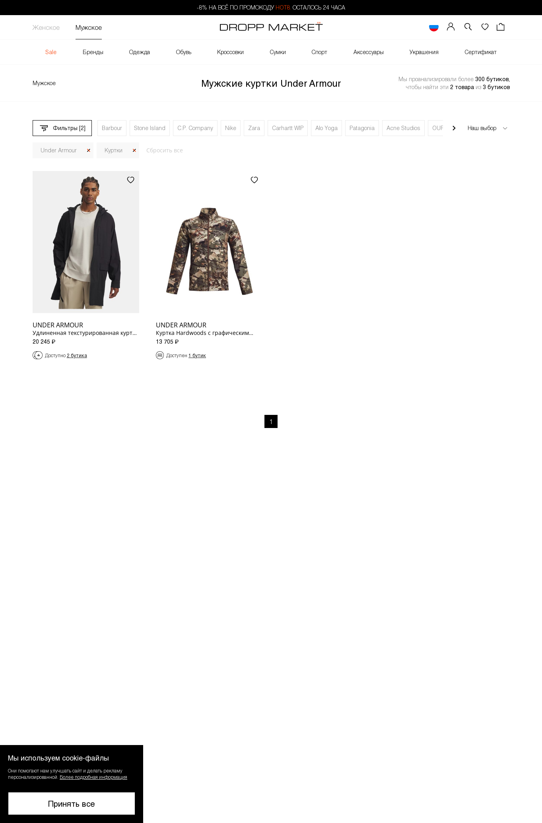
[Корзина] (501, 27)
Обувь (183, 52)
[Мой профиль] (451, 27)
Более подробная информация (93, 777)
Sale (50, 52)
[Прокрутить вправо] (454, 128)
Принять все (71, 803)
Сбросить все (164, 150)
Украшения (424, 52)
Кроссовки (230, 52)
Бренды (93, 52)
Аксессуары (369, 52)
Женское (46, 27)
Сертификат (481, 52)
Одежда (139, 52)
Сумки (278, 52)
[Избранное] (484, 27)
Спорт (319, 52)
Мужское (89, 27)
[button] (468, 27)
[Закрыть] (88, 151)
